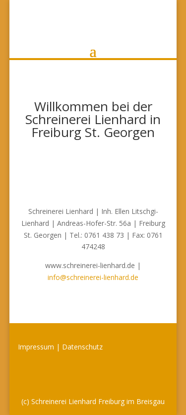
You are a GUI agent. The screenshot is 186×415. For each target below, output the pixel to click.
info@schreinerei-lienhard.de (93, 277)
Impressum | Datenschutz (60, 346)
